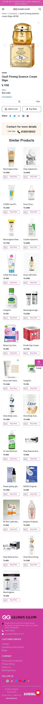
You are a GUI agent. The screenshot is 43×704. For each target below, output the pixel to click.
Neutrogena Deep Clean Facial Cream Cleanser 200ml (11, 169)
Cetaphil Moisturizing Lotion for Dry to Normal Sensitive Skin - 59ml (10, 310)
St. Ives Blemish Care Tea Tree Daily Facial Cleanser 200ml (10, 451)
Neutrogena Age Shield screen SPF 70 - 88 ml (31, 310)
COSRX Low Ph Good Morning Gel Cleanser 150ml (11, 204)
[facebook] (10, 116)
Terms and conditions (12, 661)
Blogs (4, 650)
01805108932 (26, 131)
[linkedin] (23, 116)
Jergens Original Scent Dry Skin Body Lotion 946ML (30, 522)
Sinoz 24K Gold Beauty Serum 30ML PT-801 (29, 275)
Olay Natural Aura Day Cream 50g (31, 451)
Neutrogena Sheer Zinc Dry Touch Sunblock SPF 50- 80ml (11, 239)
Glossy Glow (6, 695)
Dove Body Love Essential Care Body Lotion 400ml (11, 416)
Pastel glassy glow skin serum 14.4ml (11, 486)
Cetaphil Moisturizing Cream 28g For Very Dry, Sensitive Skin (31, 381)
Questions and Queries (13, 647)
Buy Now (13, 177)
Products (13, 14)
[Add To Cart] (5, 177)
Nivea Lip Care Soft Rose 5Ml (9, 345)
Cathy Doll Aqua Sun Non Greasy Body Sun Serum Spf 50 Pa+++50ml (11, 275)
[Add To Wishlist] (38, 23)
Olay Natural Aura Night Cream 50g (11, 557)
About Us (6, 667)
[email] (19, 116)
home (4, 14)
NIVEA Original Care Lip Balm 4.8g (31, 486)
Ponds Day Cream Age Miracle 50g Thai (31, 345)
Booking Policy (9, 670)
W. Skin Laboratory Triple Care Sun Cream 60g (11, 522)
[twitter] (14, 116)
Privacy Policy (8, 664)
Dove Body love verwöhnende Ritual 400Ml (29, 416)
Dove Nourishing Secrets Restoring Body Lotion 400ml (31, 557)
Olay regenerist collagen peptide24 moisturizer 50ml (31, 169)
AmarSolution (11, 698)
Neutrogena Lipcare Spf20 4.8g (11, 592)
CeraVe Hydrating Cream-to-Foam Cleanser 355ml (31, 239)
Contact (5, 644)
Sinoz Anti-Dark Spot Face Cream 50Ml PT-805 (10, 381)
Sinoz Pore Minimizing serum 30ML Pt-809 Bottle (31, 204)
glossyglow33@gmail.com (14, 634)
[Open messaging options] (38, 692)
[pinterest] (27, 116)
